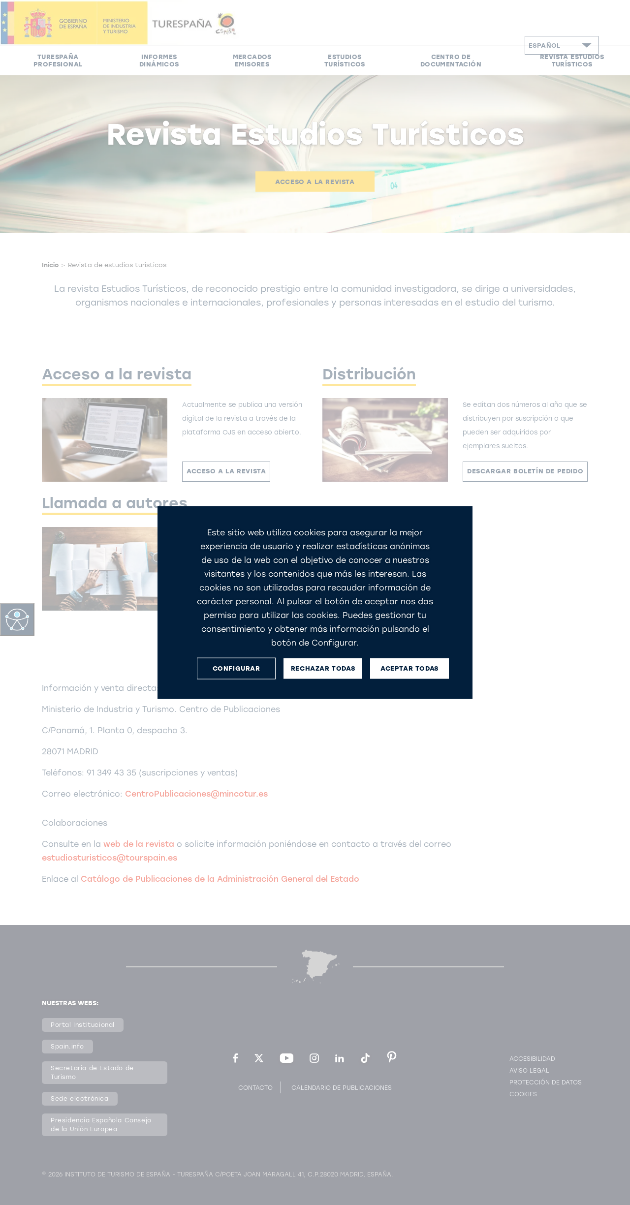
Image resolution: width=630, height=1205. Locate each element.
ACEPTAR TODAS (409, 668)
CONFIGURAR (236, 668)
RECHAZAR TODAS (323, 668)
